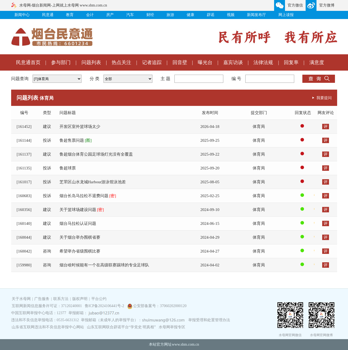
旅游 (170, 15)
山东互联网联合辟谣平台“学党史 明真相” (121, 327)
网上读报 (286, 15)
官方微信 (295, 5)
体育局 (259, 126)
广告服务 (41, 299)
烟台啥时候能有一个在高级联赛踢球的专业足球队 (104, 265)
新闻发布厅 (256, 15)
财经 (150, 15)
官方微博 (326, 5)
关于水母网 (22, 299)
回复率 (291, 62)
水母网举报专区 (172, 327)
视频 (230, 15)
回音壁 (180, 62)
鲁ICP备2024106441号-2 (105, 306)
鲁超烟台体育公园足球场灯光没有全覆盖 (96, 154)
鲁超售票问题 (75, 140)
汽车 (130, 15)
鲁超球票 (67, 168)
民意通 (48, 15)
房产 (110, 15)
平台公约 (98, 299)
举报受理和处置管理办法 (209, 320)
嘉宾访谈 (233, 62)
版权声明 (79, 299)
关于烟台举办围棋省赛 (79, 237)
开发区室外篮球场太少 (79, 126)
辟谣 (210, 15)
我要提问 (324, 98)
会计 (90, 15)
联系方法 (60, 299)
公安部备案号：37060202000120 (159, 306)
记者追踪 (152, 62)
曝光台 (205, 62)
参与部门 (61, 62)
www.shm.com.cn (185, 344)
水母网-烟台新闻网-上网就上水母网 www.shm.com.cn (63, 5)
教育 (70, 15)
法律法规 (263, 62)
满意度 (316, 62)
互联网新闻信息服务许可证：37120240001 (47, 306)
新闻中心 (22, 15)
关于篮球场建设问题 (81, 209)
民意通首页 (28, 62)
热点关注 (121, 62)
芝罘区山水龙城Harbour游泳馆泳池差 (92, 182)
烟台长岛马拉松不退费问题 (87, 196)
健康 (190, 15)
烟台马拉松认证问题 (77, 223)
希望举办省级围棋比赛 (79, 251)
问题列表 (91, 62)
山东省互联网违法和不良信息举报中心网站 (48, 327)
